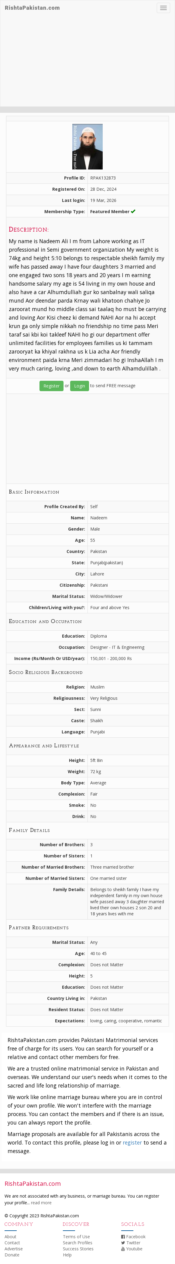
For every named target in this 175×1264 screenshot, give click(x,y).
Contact (12, 1243)
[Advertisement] (87, 60)
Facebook (133, 1236)
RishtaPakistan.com (32, 8)
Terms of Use (76, 1236)
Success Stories (78, 1249)
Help (67, 1255)
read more (41, 1202)
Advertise (14, 1249)
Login (79, 386)
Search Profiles (77, 1243)
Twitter (130, 1243)
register (132, 1142)
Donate (12, 1255)
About (10, 1236)
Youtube (131, 1249)
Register (51, 386)
